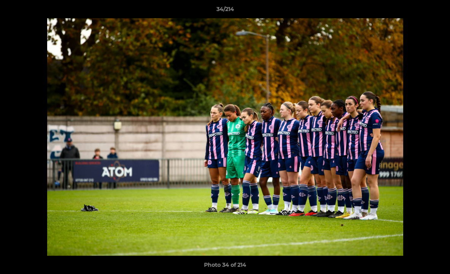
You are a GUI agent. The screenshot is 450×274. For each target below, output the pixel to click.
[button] (436, 11)
